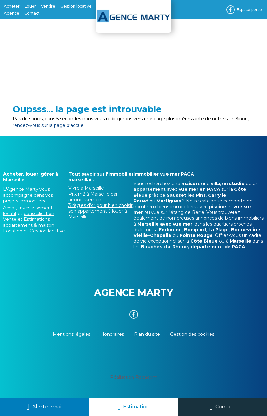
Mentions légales (71, 334)
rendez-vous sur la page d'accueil (49, 125)
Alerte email (47, 407)
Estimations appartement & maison (28, 222)
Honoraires (112, 334)
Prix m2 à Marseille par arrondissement (93, 196)
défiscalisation (39, 213)
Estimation (136, 407)
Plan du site (147, 334)
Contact (225, 407)
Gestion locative (47, 231)
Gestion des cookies (192, 334)
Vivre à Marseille (86, 188)
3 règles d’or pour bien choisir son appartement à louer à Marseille (100, 211)
